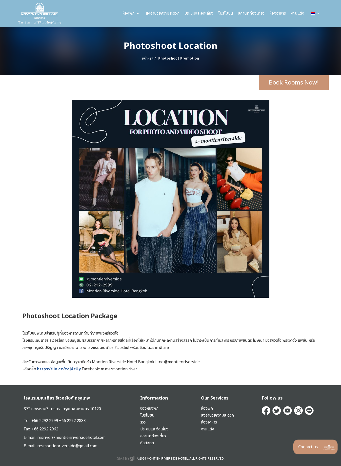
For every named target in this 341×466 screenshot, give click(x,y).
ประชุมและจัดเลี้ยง (199, 13)
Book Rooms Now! (294, 82)
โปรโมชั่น (225, 13)
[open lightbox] (170, 199)
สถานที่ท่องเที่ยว (251, 13)
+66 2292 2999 (45, 421)
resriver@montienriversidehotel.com (71, 438)
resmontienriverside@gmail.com (67, 446)
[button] (131, 13)
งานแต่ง (297, 13)
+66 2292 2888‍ (72, 421)
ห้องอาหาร (277, 13)
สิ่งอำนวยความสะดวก (163, 13)
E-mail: (30, 446)
